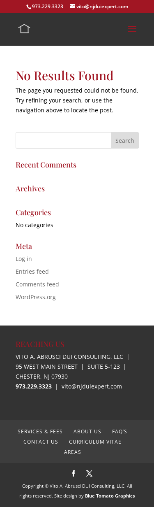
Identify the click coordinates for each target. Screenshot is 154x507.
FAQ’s (119, 431)
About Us (87, 431)
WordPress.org (36, 297)
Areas (72, 452)
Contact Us (40, 441)
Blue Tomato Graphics (110, 496)
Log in (24, 259)
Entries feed (32, 271)
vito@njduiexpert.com (92, 386)
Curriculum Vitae (95, 441)
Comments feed (37, 284)
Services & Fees (40, 431)
